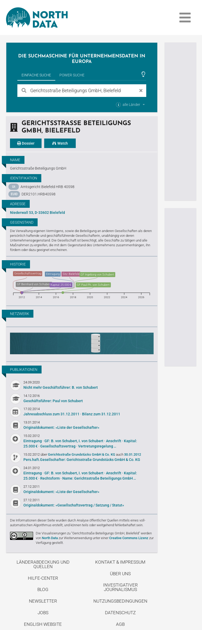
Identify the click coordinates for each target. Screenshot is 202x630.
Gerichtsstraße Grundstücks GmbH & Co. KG (82, 454)
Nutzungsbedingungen (120, 601)
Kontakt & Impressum (120, 562)
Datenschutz (120, 612)
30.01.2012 (132, 454)
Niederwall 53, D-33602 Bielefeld (37, 212)
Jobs (43, 612)
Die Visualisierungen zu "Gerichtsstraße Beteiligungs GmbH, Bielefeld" (88, 533)
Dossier (26, 143)
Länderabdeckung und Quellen (43, 564)
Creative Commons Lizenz (128, 538)
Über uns (120, 573)
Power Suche (71, 75)
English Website (43, 624)
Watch (60, 143)
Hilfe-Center (43, 578)
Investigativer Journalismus (120, 587)
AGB (120, 624)
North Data (50, 538)
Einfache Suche (36, 75)
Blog (42, 589)
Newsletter (43, 601)
